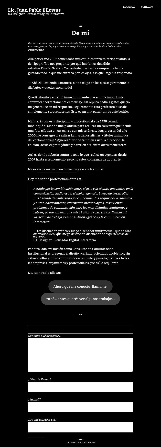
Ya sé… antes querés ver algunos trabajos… (80, 298)
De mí (80, 33)
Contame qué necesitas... (80, 352)
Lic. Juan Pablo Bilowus (34, 10)
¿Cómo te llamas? (80, 384)
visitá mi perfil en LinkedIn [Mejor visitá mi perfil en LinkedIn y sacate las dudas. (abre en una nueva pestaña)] (57, 169)
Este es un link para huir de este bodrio (99, 112)
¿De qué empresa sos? (80, 424)
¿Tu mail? (80, 404)
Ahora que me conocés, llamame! (80, 286)
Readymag (129, 7)
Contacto (147, 7)
